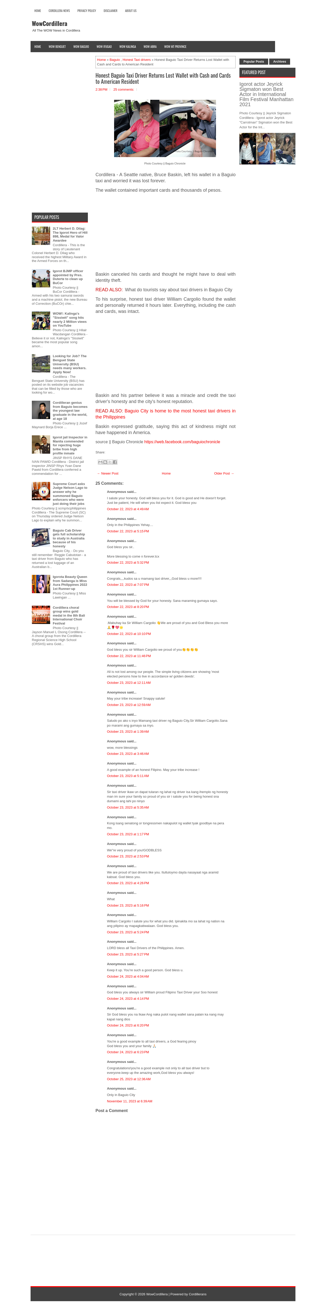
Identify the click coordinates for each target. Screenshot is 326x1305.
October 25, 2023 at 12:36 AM (129, 1079)
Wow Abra (150, 46)
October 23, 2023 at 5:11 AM (128, 776)
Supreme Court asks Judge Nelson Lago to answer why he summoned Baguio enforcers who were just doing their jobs (70, 494)
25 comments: (123, 89)
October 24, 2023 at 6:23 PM (128, 1052)
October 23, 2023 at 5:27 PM (128, 954)
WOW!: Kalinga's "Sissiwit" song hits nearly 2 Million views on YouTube (70, 319)
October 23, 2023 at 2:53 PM (128, 856)
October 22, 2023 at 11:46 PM (129, 656)
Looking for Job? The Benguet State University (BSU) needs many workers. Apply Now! (70, 364)
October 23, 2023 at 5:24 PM (128, 932)
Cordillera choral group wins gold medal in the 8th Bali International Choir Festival (69, 615)
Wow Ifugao (104, 46)
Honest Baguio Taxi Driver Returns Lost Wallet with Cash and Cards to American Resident (163, 78)
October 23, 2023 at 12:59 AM (129, 705)
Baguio (115, 60)
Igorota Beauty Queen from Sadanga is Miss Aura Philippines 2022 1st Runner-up (70, 583)
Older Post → (224, 473)
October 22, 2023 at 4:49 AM (128, 509)
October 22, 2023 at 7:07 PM (128, 585)
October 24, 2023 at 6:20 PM (128, 1025)
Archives (279, 61)
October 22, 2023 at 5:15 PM (128, 531)
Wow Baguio (81, 46)
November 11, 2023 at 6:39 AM (129, 1101)
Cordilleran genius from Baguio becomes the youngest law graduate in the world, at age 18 (70, 410)
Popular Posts (253, 61)
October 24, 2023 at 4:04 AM (128, 976)
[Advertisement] (166, 232)
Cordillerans (197, 1294)
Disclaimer (110, 10)
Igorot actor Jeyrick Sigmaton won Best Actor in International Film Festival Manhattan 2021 (266, 94)
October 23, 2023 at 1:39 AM (128, 731)
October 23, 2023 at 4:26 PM (128, 883)
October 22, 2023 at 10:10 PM (129, 634)
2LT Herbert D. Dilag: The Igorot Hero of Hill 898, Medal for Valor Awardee (70, 234)
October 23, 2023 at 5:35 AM (128, 807)
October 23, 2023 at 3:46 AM (128, 754)
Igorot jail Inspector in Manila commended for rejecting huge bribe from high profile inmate (70, 445)
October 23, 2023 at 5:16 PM (128, 905)
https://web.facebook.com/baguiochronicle (182, 442)
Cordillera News (59, 10)
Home (37, 10)
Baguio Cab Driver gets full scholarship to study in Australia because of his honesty (69, 538)
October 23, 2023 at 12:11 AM (129, 683)
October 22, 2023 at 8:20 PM (128, 607)
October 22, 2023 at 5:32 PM (128, 562)
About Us (131, 10)
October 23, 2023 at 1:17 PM (128, 834)
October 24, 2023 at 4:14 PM (128, 999)
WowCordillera (49, 23)
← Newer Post (107, 473)
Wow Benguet (57, 46)
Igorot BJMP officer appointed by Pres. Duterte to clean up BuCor (68, 277)
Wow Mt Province (175, 46)
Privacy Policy (86, 10)
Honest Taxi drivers (137, 60)
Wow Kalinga (127, 46)
